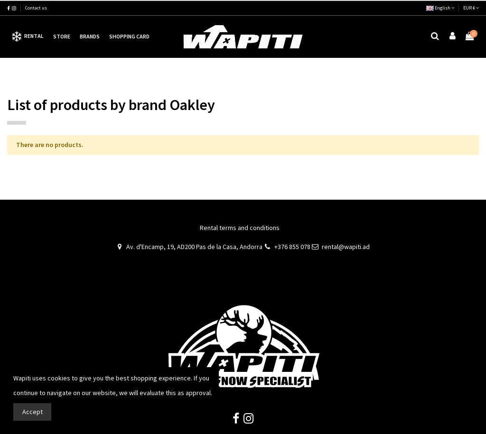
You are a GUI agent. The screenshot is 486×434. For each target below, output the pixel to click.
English (440, 8)
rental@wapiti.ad (346, 246)
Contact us (36, 8)
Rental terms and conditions (240, 227)
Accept (32, 411)
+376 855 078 (292, 246)
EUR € (471, 8)
